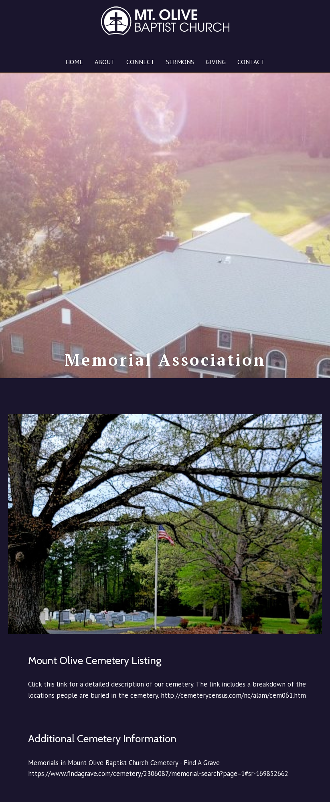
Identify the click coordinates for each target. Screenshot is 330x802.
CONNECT (140, 62)
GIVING (216, 62)
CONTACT (251, 62)
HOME (74, 62)
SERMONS (180, 62)
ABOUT (105, 62)
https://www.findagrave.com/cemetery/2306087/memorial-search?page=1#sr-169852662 (158, 790)
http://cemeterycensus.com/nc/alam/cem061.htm (233, 711)
